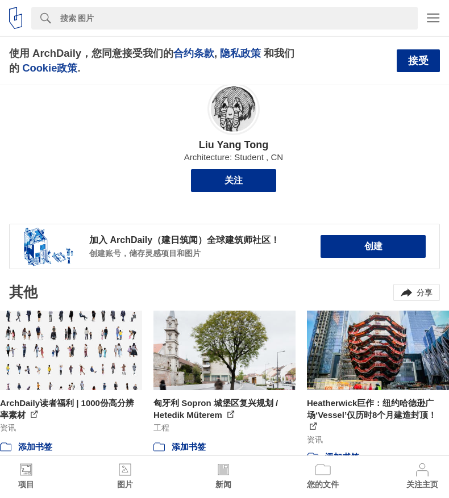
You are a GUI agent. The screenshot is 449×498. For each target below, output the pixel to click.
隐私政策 (240, 53)
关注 (233, 180)
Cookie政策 (49, 68)
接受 (418, 60)
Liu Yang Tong (233, 144)
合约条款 (193, 53)
